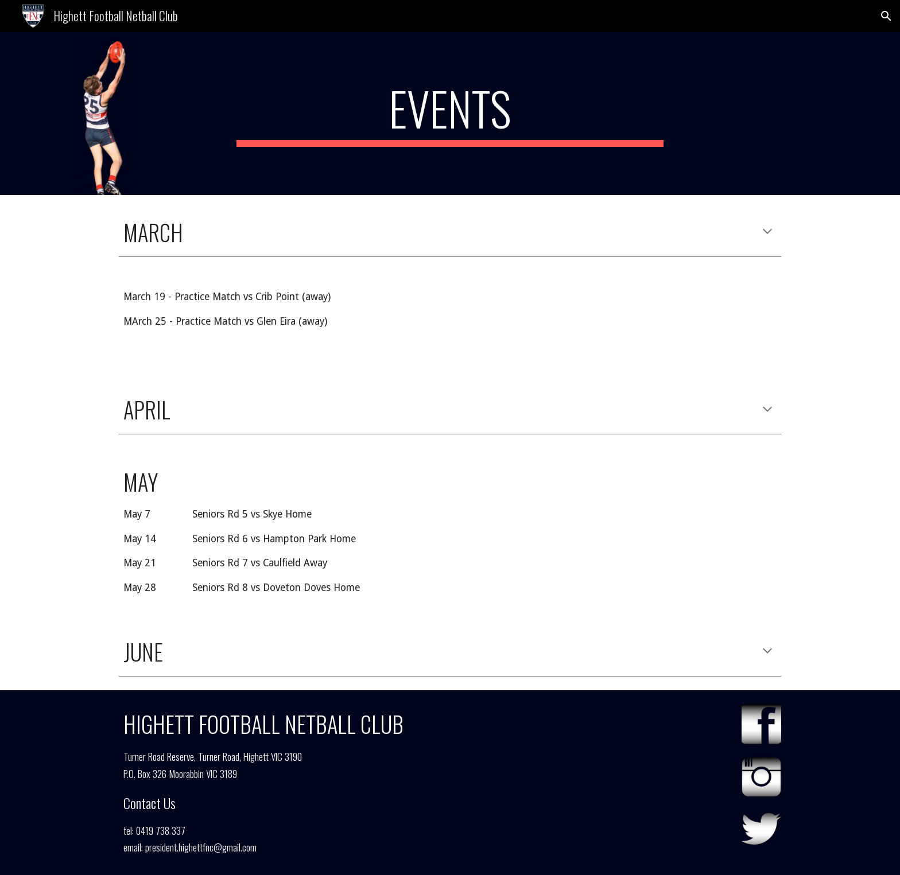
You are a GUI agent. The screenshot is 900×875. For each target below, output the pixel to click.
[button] (886, 16)
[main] (450, 113)
